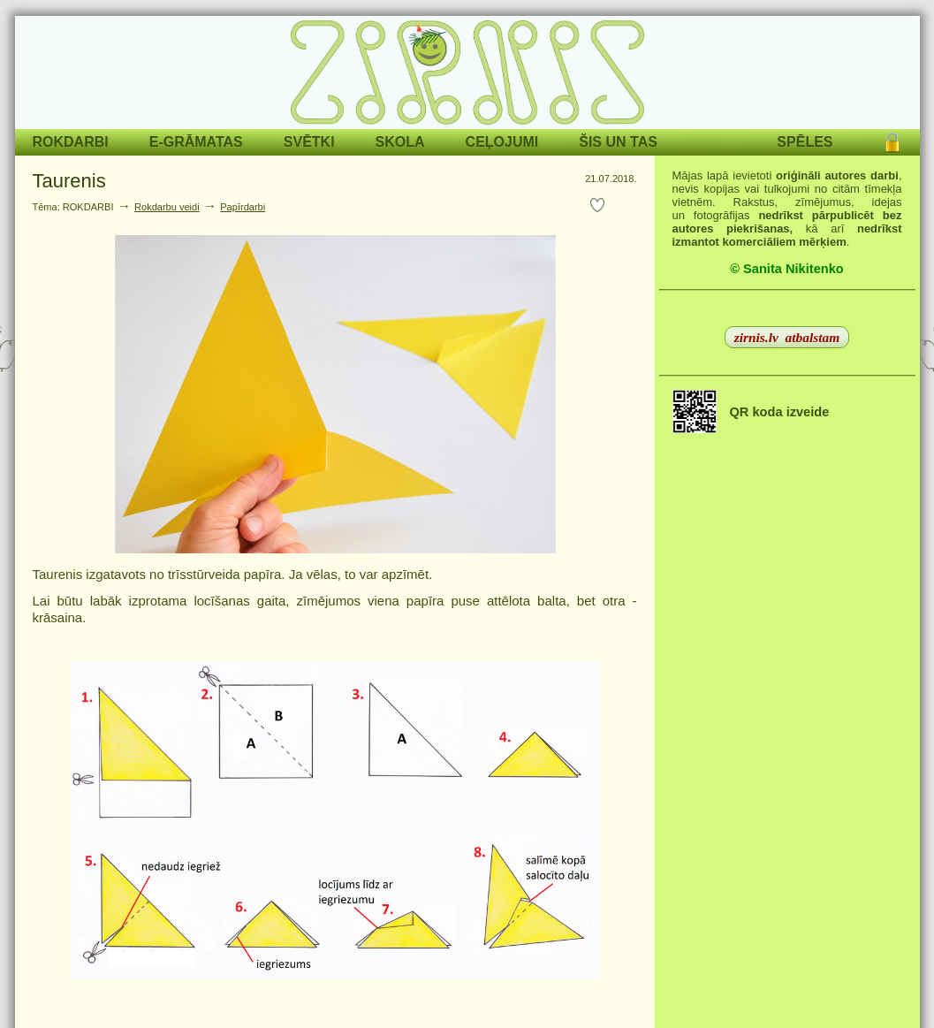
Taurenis (69, 181)
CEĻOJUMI (502, 141)
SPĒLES (804, 141)
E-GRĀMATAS (196, 141)
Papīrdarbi (242, 207)
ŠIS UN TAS (618, 141)
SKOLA (400, 141)
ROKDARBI (71, 141)
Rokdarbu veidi (167, 207)
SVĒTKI (309, 141)
